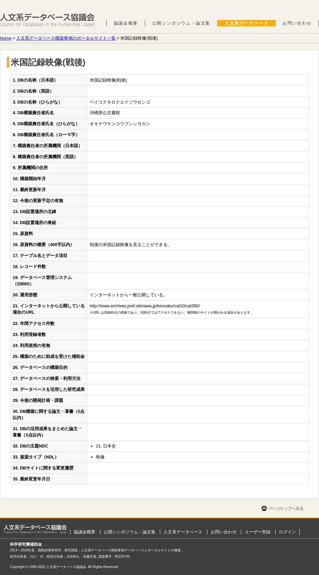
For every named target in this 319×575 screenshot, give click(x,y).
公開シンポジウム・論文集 (181, 23)
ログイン (287, 531)
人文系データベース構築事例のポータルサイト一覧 (66, 38)
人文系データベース (246, 23)
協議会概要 (126, 23)
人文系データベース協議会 (47, 20)
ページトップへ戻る (282, 508)
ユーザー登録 (257, 531)
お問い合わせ (297, 23)
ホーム (35, 529)
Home (5, 38)
